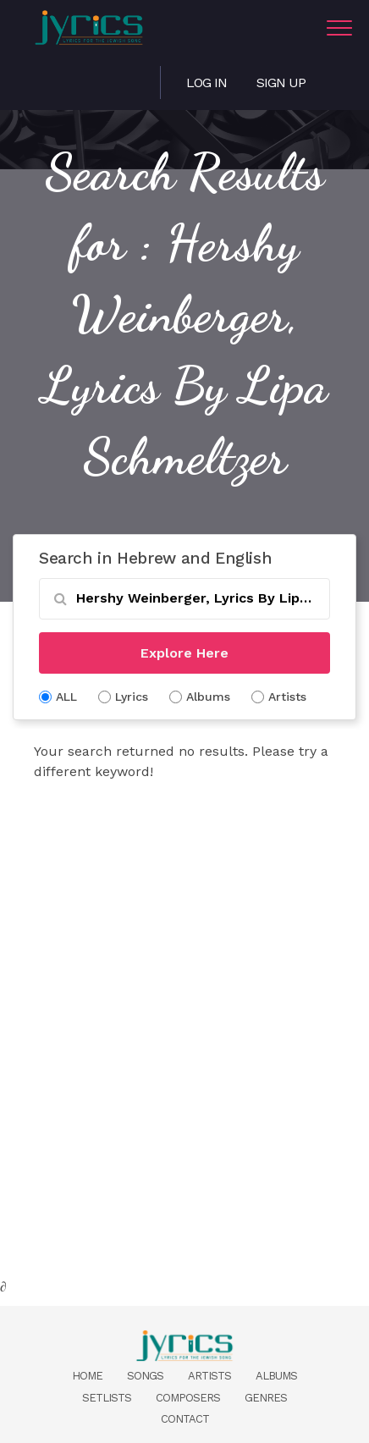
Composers (188, 1397)
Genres (266, 1397)
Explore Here (184, 653)
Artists (209, 1375)
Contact (185, 1419)
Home (87, 1375)
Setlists (106, 1397)
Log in (206, 82)
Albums (276, 1375)
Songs (145, 1375)
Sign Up (281, 82)
